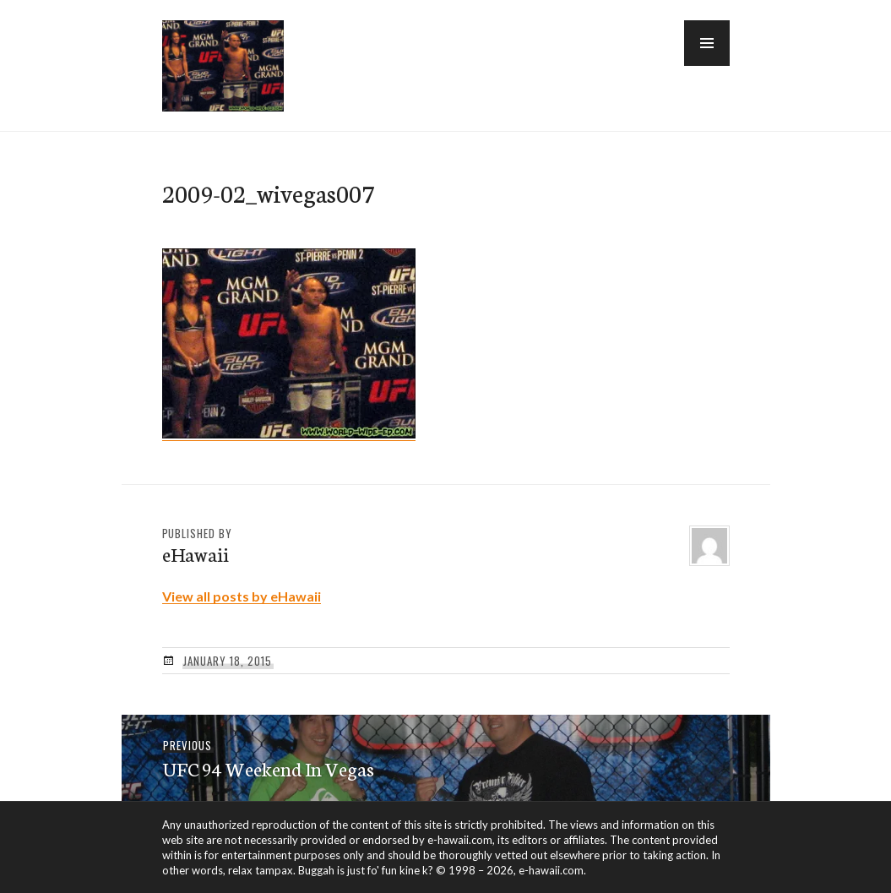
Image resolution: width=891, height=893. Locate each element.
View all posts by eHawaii (241, 596)
